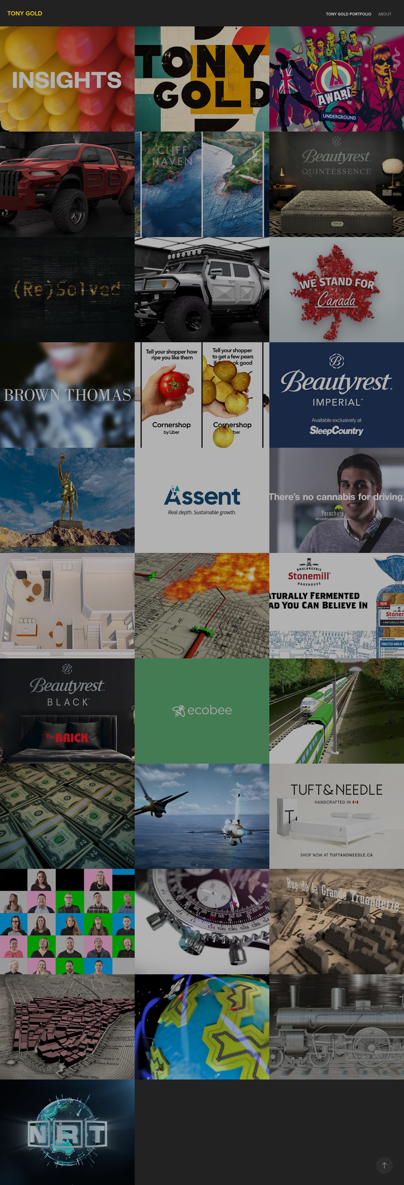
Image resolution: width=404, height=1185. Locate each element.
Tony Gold (24, 13)
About (384, 14)
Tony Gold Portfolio (348, 14)
